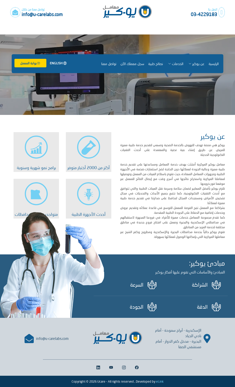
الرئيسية (214, 64)
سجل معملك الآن (132, 64)
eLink (160, 381)
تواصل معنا (108, 64)
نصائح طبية (155, 64)
